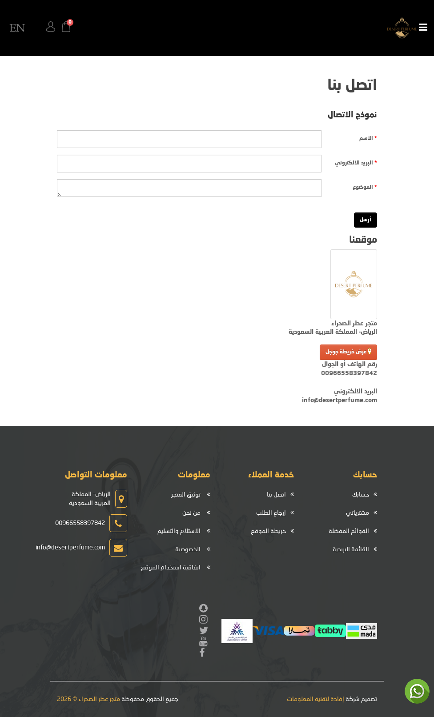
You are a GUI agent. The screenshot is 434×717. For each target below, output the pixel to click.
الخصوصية (188, 549)
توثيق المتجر (186, 495)
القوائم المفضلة (349, 531)
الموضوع (363, 187)
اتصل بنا (276, 495)
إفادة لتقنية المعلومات (315, 699)
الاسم (366, 138)
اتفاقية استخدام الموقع (171, 568)
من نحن (191, 513)
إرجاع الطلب (271, 513)
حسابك (360, 495)
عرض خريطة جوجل (348, 351)
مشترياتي (357, 513)
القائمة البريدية (351, 549)
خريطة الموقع (268, 531)
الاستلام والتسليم (179, 531)
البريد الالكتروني (354, 163)
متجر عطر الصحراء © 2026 (88, 699)
